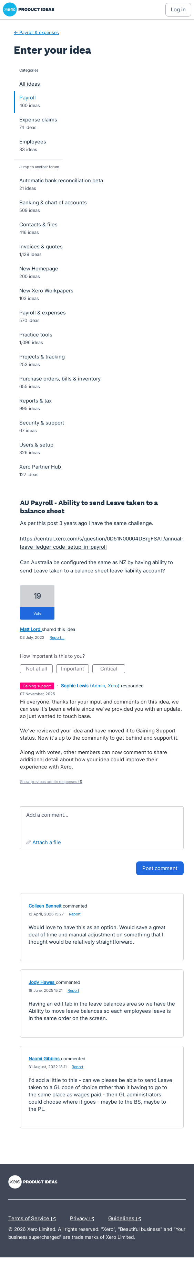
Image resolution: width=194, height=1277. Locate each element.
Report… (57, 637)
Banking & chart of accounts (53, 202)
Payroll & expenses (42, 312)
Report (75, 914)
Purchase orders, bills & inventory (60, 378)
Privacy (83, 1218)
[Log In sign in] (178, 10)
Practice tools (35, 334)
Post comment (159, 868)
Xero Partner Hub (40, 466)
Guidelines (126, 1218)
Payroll (27, 97)
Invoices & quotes (41, 246)
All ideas (29, 84)
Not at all (39, 669)
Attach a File (46, 842)
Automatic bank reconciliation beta (61, 180)
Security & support (41, 422)
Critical (112, 669)
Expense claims (38, 119)
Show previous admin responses (51, 781)
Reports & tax (35, 400)
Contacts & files (38, 224)
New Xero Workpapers (46, 290)
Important (75, 669)
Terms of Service (33, 1218)
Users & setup (36, 444)
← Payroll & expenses (36, 32)
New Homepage (38, 268)
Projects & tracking (42, 356)
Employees (32, 141)
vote (37, 613)
